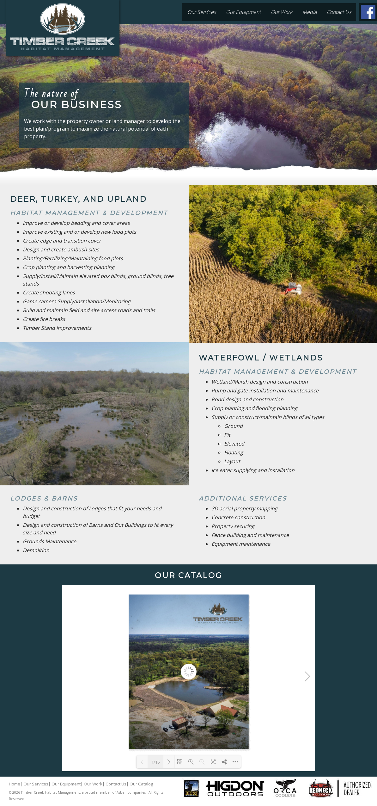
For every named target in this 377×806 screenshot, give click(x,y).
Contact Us (339, 12)
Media (309, 12)
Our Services (201, 12)
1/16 (155, 762)
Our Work (281, 12)
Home (14, 784)
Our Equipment (243, 12)
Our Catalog (141, 784)
